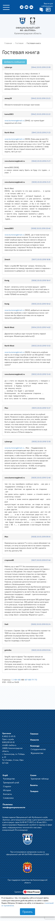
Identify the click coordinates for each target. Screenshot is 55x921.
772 (35, 680)
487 (25, 680)
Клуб (5, 775)
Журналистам (37, 753)
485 (19, 680)
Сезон (33, 775)
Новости (34, 739)
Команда (34, 745)
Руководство (9, 778)
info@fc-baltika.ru (9, 745)
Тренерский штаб (11, 782)
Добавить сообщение (14, 62)
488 (29, 680)
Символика (8, 797)
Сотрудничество (38, 749)
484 (15, 680)
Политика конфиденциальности (14, 806)
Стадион (7, 786)
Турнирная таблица (40, 778)
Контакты (7, 794)
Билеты (34, 785)
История (7, 790)
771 (32, 680)
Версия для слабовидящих (47, 4)
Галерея (34, 791)
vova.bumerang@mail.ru (14, 120)
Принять (27, 911)
